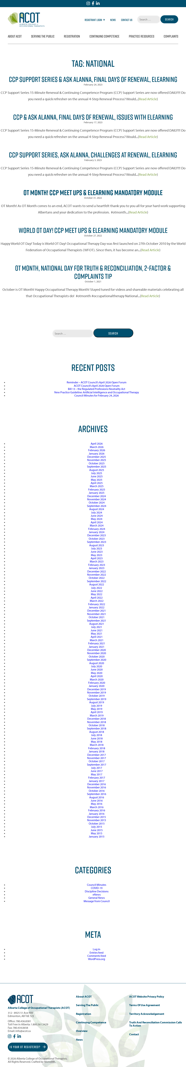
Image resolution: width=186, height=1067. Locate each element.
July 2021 (96, 627)
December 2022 (96, 571)
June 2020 (97, 669)
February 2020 (96, 682)
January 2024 (96, 532)
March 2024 (96, 525)
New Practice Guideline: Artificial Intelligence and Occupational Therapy (96, 392)
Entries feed (96, 952)
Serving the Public (42, 36)
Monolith (49, 1061)
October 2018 (97, 725)
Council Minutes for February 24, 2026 (96, 395)
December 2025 (96, 456)
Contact (134, 1034)
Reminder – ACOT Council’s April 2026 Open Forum (96, 382)
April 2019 (97, 712)
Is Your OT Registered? (28, 1047)
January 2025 (96, 492)
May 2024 (96, 519)
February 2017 (96, 777)
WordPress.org (96, 959)
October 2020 (97, 656)
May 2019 (96, 709)
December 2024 (96, 496)
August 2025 (96, 470)
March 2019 (96, 715)
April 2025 (97, 483)
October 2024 (97, 502)
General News (96, 897)
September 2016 (96, 794)
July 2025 (96, 473)
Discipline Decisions (96, 891)
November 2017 (96, 758)
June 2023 (97, 551)
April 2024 (97, 522)
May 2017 (96, 774)
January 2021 (96, 646)
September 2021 (96, 620)
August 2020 (96, 663)
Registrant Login (95, 20)
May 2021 (96, 633)
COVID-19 (96, 888)
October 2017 (97, 761)
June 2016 (97, 800)
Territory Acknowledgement (146, 1014)
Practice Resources (141, 36)
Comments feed (96, 956)
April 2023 (97, 558)
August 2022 (96, 584)
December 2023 (96, 535)
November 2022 (96, 574)
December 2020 (96, 650)
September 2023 (96, 542)
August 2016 (96, 797)
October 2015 (97, 823)
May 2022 (96, 594)
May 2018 (96, 741)
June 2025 (97, 476)
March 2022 (96, 600)
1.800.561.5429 (39, 1024)
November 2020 (96, 653)
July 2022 (96, 587)
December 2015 (96, 817)
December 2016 (96, 784)
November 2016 (96, 787)
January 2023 (96, 568)
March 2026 (96, 447)
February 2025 (96, 489)
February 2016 (96, 810)
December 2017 (96, 754)
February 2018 (96, 748)
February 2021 (96, 643)
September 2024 (96, 506)
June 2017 (97, 771)
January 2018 (96, 751)
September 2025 (96, 466)
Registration (72, 36)
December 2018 (96, 718)
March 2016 (96, 807)
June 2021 (97, 630)
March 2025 (96, 486)
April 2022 (97, 597)
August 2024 (96, 509)
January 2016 (96, 813)
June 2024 (97, 515)
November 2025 (96, 460)
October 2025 (97, 463)
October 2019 (97, 695)
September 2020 (96, 659)
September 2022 (96, 581)
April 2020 (97, 676)
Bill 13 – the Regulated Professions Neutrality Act (96, 389)
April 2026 (97, 443)
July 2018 (96, 735)
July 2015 (96, 826)
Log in (96, 949)
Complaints (171, 36)
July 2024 (96, 512)
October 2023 (97, 538)
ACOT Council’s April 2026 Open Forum (96, 385)
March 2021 (96, 640)
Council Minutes (96, 884)
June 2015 (97, 830)
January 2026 (96, 453)
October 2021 (97, 617)
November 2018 (96, 722)
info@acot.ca (23, 1031)
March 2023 (96, 561)
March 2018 (96, 745)
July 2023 (96, 548)
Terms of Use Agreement (144, 1005)
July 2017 (96, 767)
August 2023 (96, 545)
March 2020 (96, 679)
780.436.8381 (23, 1021)
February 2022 (96, 604)
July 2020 (96, 666)
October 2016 (97, 790)
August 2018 (96, 732)
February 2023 (96, 565)
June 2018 (97, 738)
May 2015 (96, 833)
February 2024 (96, 529)
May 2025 (96, 479)
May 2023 (96, 555)
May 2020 (96, 673)
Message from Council (97, 901)
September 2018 (96, 728)
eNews (97, 894)
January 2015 (96, 836)
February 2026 (96, 450)
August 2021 (96, 623)
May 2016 (96, 803)
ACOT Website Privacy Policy (146, 996)
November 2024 (96, 499)
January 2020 (96, 686)
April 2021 (97, 636)
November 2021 (96, 614)
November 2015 (96, 820)
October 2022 (97, 578)
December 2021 (96, 610)
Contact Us (126, 20)
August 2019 (96, 702)
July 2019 (96, 705)
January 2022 (96, 607)
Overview (81, 1031)
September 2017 (96, 764)
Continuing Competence (104, 36)
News (113, 20)
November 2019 (96, 692)
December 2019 (96, 689)
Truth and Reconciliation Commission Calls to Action (155, 1024)
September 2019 (96, 699)
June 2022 (97, 591)
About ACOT (15, 36)
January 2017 (96, 781)
